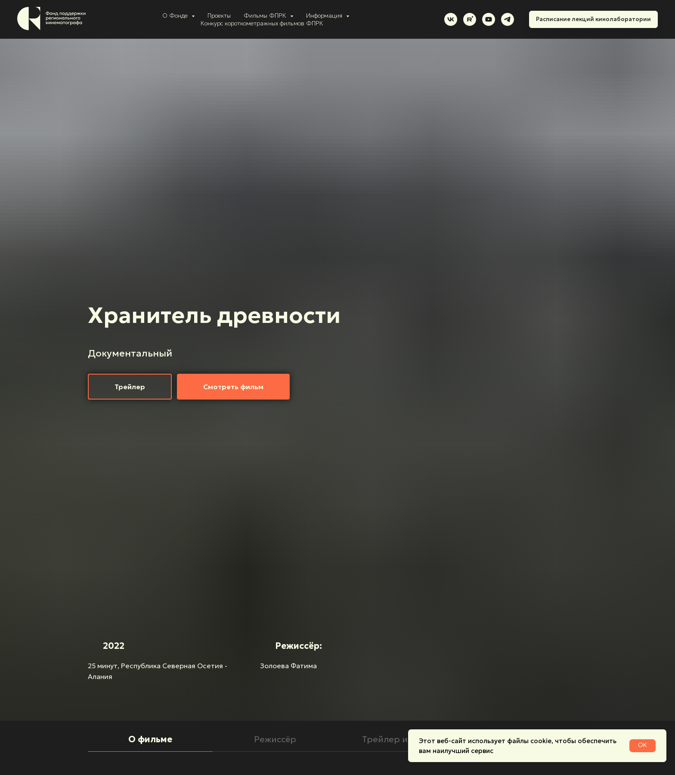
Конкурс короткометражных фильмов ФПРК (262, 23)
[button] (130, 387)
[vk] (450, 19)
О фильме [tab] (150, 739)
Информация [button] (325, 15)
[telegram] (507, 19)
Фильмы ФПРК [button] (266, 15)
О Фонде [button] (175, 15)
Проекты (219, 15)
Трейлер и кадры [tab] (400, 739)
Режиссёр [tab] (275, 739)
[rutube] (469, 19)
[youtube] (488, 19)
